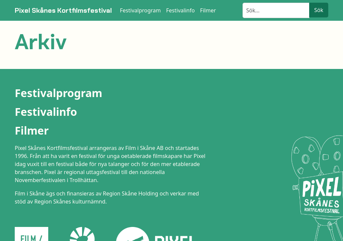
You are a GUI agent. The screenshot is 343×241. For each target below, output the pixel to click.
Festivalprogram (58, 93)
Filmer (32, 130)
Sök (318, 10)
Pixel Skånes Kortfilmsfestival (63, 10)
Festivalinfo (46, 111)
